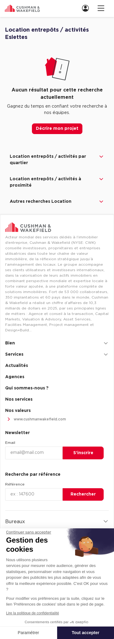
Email (10, 442)
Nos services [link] (19, 399)
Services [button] (57, 354)
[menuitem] (85, 8)
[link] (87, 8)
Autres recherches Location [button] (57, 202)
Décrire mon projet (57, 128)
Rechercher (83, 494)
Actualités (16, 366)
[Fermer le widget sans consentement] (28, 532)
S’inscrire (83, 453)
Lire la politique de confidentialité (32, 613)
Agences (14, 377)
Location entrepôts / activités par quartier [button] (57, 159)
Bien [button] (57, 343)
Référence (15, 484)
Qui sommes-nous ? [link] (27, 388)
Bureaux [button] (57, 521)
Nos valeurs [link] (18, 411)
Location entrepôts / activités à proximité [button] (57, 182)
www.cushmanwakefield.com (35, 419)
